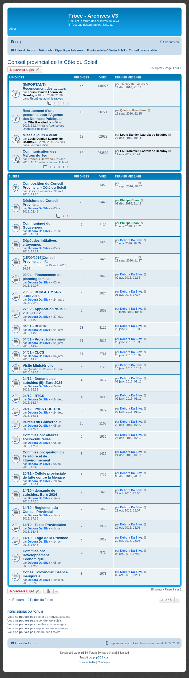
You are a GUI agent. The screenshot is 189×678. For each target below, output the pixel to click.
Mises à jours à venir (40, 135)
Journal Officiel (39, 145)
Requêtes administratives (46, 98)
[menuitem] (15, 42)
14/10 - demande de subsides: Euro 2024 (40, 492)
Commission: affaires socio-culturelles (40, 437)
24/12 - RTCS (33, 396)
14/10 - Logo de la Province (45, 538)
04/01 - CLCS (33, 352)
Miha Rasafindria (39, 122)
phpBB (82, 652)
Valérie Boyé (128, 183)
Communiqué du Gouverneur (36, 225)
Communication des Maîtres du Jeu (39, 153)
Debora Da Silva (39, 208)
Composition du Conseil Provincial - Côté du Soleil (44, 185)
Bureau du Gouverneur (42, 422)
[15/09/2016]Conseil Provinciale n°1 (39, 260)
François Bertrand (40, 159)
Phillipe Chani (130, 200)
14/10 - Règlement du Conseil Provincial (40, 510)
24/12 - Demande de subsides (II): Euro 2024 (42, 381)
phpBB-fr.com (101, 657)
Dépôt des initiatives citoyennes (40, 242)
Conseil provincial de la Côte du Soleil (52, 62)
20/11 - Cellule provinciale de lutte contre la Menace (44, 475)
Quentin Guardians (133, 110)
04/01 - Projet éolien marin (44, 339)
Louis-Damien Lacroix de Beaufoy (143, 134)
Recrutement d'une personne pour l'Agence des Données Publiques (43, 115)
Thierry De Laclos (132, 84)
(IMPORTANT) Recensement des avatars (44, 86)
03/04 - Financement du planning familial (42, 277)
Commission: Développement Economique (36, 555)
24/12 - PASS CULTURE (42, 409)
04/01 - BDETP (34, 326)
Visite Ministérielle (38, 365)
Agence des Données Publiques (43, 127)
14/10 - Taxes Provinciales (44, 525)
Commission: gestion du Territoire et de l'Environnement (43, 456)
